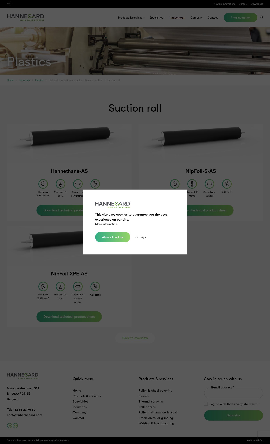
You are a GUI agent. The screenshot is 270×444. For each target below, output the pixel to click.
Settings (140, 237)
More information (106, 224)
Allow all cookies (112, 237)
